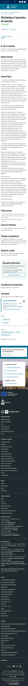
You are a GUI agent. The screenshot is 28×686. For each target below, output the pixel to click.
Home (2, 12)
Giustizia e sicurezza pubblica (8, 461)
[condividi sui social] (4, 29)
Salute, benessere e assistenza (8, 468)
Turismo (3, 473)
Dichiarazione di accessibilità (8, 582)
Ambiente (3, 444)
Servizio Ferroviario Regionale (8, 655)
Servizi (6, 12)
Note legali (3, 604)
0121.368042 (6, 521)
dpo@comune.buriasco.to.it (11, 571)
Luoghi (2, 501)
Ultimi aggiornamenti (6, 611)
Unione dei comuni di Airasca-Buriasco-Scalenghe (13, 624)
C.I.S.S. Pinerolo (4, 636)
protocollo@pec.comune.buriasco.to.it (13, 526)
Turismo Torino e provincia (7, 647)
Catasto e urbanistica (6, 454)
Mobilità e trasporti (5, 465)
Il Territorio (3, 503)
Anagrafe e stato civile (14, 12)
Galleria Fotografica (5, 506)
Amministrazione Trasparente (8, 580)
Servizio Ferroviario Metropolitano (9, 652)
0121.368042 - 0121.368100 (15, 306)
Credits (2, 608)
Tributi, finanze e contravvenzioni (9, 470)
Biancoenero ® (15, 680)
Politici (2, 433)
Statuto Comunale (5, 599)
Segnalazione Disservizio (7, 592)
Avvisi (2, 488)
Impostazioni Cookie (6, 606)
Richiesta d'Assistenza (6, 594)
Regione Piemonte (5, 626)
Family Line (3, 650)
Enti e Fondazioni (5, 429)
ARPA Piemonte (5, 640)
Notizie (2, 483)
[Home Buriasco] (13, 6)
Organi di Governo (5, 419)
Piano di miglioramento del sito (8, 584)
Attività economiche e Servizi (8, 510)
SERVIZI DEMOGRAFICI (9, 301)
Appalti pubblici (4, 449)
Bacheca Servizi (5, 596)
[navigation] (3, 6)
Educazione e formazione (7, 458)
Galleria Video (4, 508)
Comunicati (3, 490)
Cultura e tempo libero (6, 456)
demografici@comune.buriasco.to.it (12, 309)
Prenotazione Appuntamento (8, 589)
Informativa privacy (5, 601)
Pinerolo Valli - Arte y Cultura (8, 645)
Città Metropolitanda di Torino (8, 628)
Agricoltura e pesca (5, 442)
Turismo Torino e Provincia (7, 638)
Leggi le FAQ (4, 587)
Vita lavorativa (4, 475)
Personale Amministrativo (7, 431)
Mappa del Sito (4, 615)
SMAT (2, 643)
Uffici (2, 424)
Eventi (2, 499)
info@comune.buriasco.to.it (11, 528)
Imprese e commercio (6, 463)
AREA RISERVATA (13, 684)
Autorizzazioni (4, 451)
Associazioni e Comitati (6, 513)
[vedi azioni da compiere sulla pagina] (12, 29)
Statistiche (3, 613)
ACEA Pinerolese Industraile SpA (9, 633)
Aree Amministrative (6, 422)
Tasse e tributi (4, 486)
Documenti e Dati (5, 426)
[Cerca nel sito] (24, 6)
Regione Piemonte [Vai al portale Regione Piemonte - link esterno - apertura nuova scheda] (5, 1)
